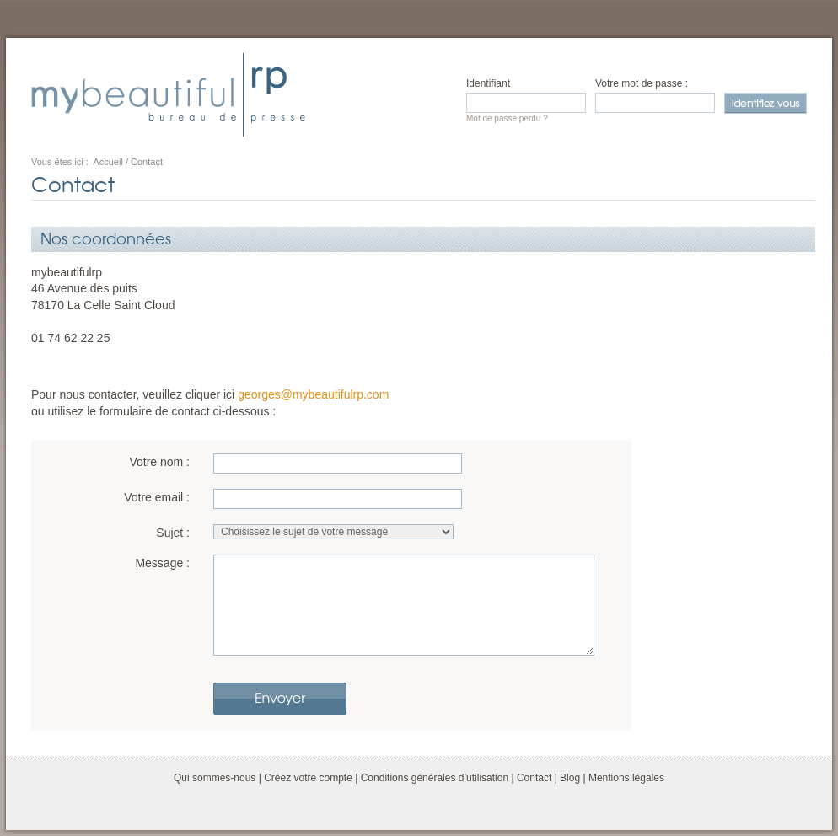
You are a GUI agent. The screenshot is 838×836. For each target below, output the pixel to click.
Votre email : (157, 497)
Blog (570, 778)
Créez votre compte (308, 778)
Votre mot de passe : (641, 83)
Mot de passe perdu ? (507, 118)
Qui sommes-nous (214, 778)
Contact (534, 778)
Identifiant (488, 83)
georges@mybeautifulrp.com (313, 394)
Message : (162, 563)
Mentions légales (626, 778)
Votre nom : (159, 462)
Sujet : (173, 532)
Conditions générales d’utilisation (434, 778)
